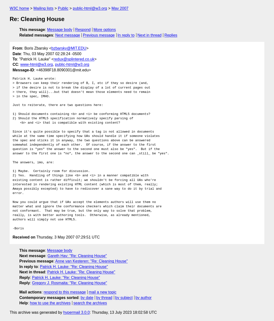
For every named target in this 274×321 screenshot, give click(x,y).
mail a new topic (103, 292)
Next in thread (149, 35)
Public (63, 8)
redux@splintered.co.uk (74, 59)
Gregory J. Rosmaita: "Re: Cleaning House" (69, 283)
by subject (124, 298)
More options (105, 30)
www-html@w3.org (36, 64)
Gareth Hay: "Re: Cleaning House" (77, 256)
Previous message (99, 35)
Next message (67, 35)
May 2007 (119, 8)
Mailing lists (43, 8)
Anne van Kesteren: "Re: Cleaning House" (91, 261)
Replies (170, 35)
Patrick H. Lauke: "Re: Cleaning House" (74, 267)
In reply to (126, 35)
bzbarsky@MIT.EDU (68, 48)
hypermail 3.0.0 (76, 312)
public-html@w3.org (90, 8)
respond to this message (65, 292)
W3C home (19, 8)
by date (87, 298)
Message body (59, 30)
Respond (83, 30)
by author (143, 298)
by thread (104, 298)
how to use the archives (50, 303)
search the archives (90, 303)
